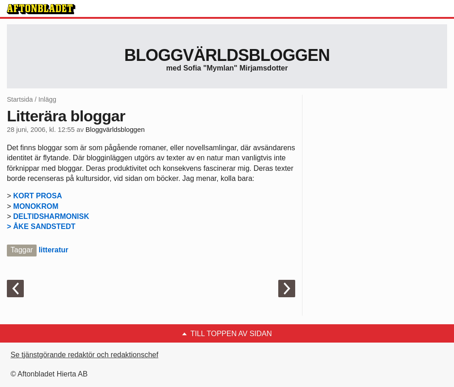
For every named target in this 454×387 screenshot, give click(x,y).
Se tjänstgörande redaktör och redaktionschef (84, 355)
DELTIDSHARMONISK (51, 216)
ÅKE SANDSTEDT (44, 226)
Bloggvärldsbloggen (227, 55)
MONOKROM (36, 206)
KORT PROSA (37, 196)
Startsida (20, 99)
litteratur (53, 250)
